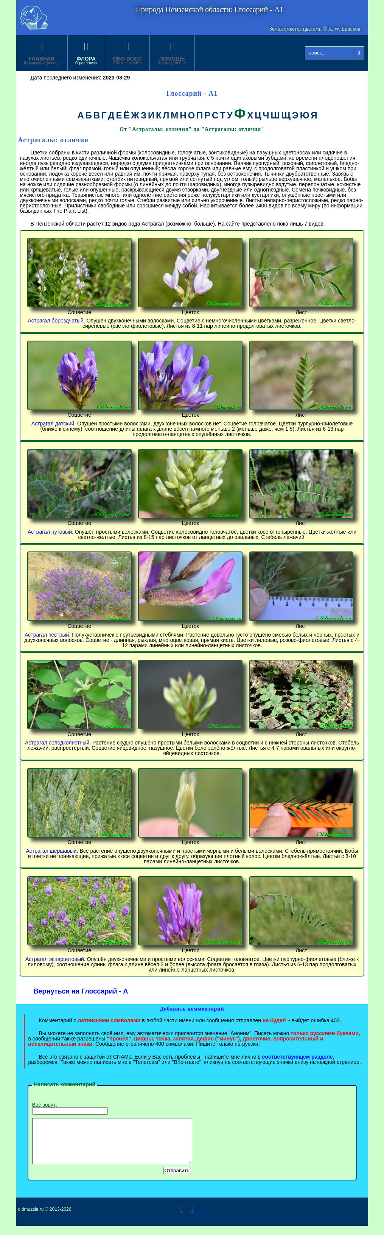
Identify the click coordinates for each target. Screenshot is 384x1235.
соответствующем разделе (297, 1057)
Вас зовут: (70, 1108)
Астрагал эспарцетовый (54, 959)
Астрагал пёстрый (47, 635)
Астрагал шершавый (51, 851)
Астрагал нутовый (50, 532)
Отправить (176, 1179)
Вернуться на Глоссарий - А (81, 991)
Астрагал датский (53, 423)
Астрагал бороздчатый (56, 321)
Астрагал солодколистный (57, 743)
